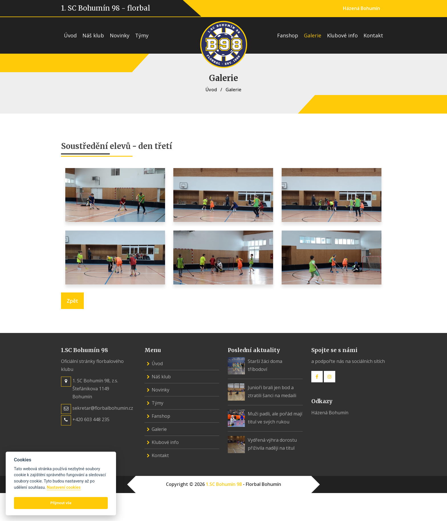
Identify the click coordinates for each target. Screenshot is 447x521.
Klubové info (342, 35)
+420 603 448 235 (90, 419)
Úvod (70, 35)
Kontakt (373, 35)
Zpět (72, 300)
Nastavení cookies (63, 487)
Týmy (142, 35)
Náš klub (93, 35)
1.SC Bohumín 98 (224, 484)
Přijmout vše (61, 503)
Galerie (312, 35)
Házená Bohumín (361, 8)
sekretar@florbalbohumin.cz (102, 408)
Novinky (119, 35)
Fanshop (287, 35)
